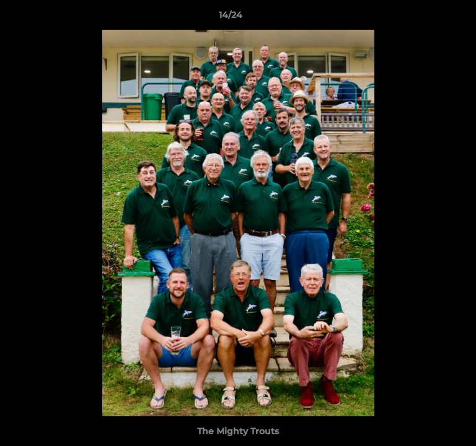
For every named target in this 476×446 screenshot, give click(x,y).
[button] (431, 18)
